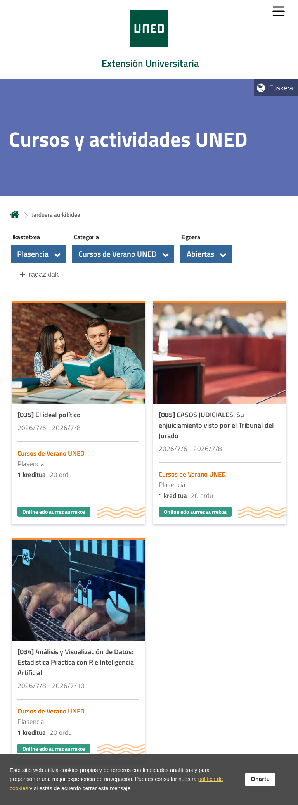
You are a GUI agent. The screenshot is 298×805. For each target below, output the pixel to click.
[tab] (149, 39)
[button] (38, 254)
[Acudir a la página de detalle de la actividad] (78, 413)
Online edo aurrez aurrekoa (54, 512)
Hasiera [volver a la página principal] (15, 214)
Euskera (281, 88)
